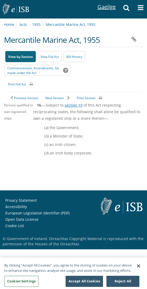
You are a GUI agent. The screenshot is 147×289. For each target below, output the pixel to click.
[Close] (138, 268)
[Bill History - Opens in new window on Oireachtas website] (74, 56)
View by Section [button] (20, 56)
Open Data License (21, 219)
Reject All (123, 283)
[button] (126, 9)
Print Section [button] (86, 98)
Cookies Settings (21, 283)
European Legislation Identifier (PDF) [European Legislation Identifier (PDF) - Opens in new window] (37, 212)
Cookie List (14, 225)
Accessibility (16, 206)
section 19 (73, 105)
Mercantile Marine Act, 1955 (70, 24)
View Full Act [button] (50, 56)
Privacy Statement (21, 200)
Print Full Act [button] (17, 84)
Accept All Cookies (84, 283)
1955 (36, 24)
